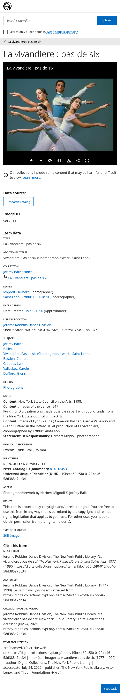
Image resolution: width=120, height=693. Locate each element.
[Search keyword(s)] (50, 20)
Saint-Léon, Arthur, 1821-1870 (26, 297)
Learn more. (31, 177)
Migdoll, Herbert (16, 292)
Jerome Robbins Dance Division (27, 325)
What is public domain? (62, 32)
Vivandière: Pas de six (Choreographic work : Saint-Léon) (46, 353)
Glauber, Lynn (13, 363)
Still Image (11, 535)
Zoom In (32, 161)
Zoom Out (41, 161)
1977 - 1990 (34, 311)
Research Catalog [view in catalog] (18, 202)
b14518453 (58, 469)
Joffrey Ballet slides (17, 272)
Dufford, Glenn (14, 373)
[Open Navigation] (111, 6)
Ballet (7, 348)
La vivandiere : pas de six (27, 278)
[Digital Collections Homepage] (7, 6)
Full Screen (87, 160)
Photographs (13, 387)
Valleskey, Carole (16, 368)
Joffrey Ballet (13, 344)
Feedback (110, 689)
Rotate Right (50, 161)
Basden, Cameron (17, 358)
